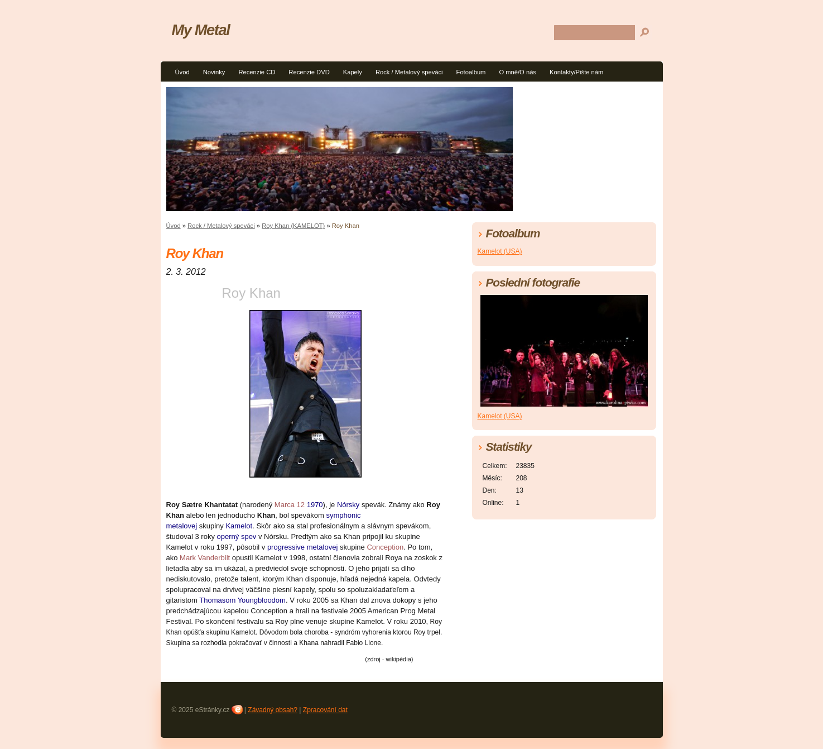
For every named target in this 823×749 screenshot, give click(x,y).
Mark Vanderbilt (205, 558)
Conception (385, 547)
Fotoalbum (471, 72)
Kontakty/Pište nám (576, 72)
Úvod (182, 72)
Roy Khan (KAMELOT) (293, 225)
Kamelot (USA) (500, 251)
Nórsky (348, 504)
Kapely (352, 72)
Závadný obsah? (272, 710)
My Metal (201, 30)
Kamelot (238, 526)
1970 (315, 504)
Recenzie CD (256, 72)
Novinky (214, 72)
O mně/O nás (517, 72)
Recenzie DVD (308, 72)
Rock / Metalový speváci (409, 72)
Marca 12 (290, 504)
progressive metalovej (302, 547)
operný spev (237, 536)
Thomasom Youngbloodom (242, 600)
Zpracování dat (325, 710)
